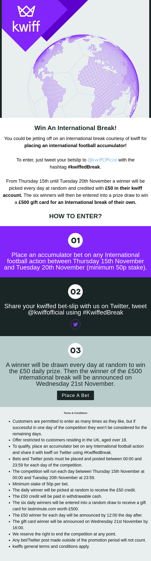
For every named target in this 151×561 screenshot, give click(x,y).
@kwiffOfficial (102, 160)
